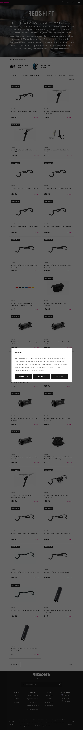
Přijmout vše (23, 377)
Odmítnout (59, 377)
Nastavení (41, 377)
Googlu (38, 364)
